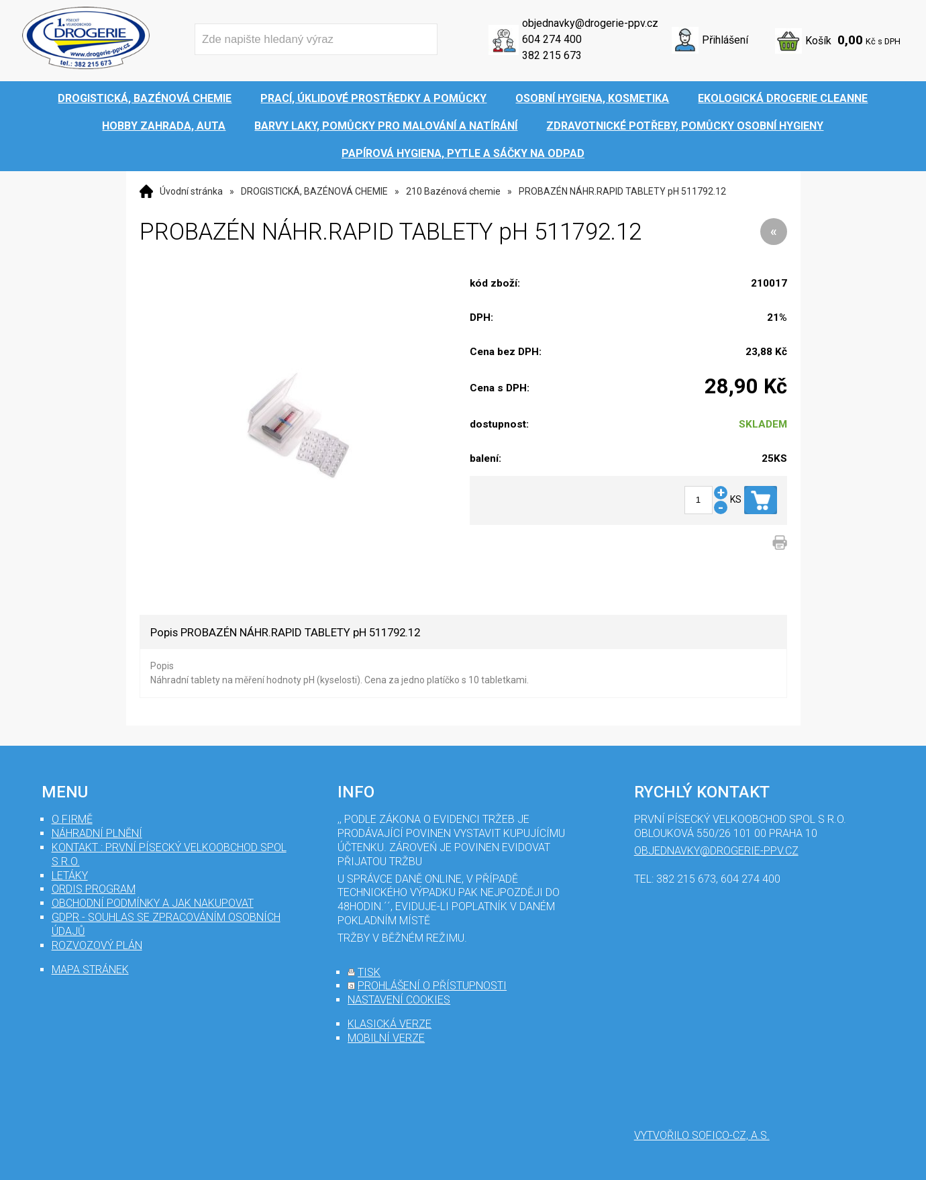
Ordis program (94, 889)
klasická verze (389, 1024)
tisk (369, 972)
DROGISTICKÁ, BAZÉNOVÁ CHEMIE (314, 191)
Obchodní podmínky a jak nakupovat (153, 903)
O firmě (72, 819)
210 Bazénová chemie (453, 191)
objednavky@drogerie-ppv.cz (590, 23)
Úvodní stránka (191, 191)
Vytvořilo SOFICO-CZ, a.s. (702, 1135)
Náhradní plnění (97, 833)
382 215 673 (552, 55)
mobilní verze (386, 1038)
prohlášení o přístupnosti (432, 985)
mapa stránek (90, 969)
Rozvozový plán (97, 945)
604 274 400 (552, 39)
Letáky (70, 875)
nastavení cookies (399, 999)
